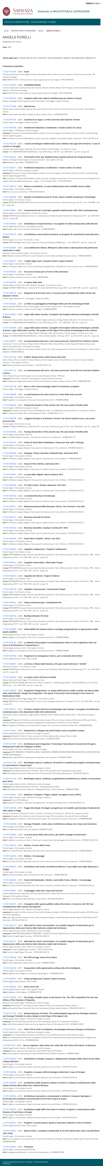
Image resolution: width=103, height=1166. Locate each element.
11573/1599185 (9, 656)
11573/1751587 (9, 71)
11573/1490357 (9, 314)
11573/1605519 (9, 517)
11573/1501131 (9, 370)
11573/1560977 (9, 341)
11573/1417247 (9, 1013)
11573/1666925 (9, 157)
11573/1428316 (9, 856)
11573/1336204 (9, 808)
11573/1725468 (9, 106)
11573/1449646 (9, 677)
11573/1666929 (9, 223)
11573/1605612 (9, 562)
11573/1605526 (9, 528)
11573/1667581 (9, 119)
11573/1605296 (9, 431)
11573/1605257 (9, 1122)
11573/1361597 (9, 744)
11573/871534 (9, 1045)
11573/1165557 (9, 730)
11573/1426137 (9, 904)
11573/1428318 (9, 968)
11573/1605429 (9, 453)
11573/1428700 (9, 629)
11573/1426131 (9, 941)
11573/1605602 (9, 549)
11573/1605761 (9, 602)
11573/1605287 (9, 271)
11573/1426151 (9, 1029)
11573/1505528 (9, 1072)
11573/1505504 (9, 1058)
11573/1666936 (9, 197)
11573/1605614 (9, 576)
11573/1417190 (9, 762)
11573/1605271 (9, 261)
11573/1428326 (9, 986)
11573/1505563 (9, 1096)
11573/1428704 (9, 642)
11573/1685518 (9, 98)
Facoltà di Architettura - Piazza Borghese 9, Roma (30, 22)
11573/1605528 (9, 538)
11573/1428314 (9, 845)
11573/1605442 (9, 495)
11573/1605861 (9, 890)
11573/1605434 (9, 463)
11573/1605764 (9, 616)
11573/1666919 (9, 186)
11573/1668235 (9, 880)
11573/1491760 (9, 357)
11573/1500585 (9, 327)
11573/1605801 (9, 210)
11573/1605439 (9, 485)
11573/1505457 (9, 1146)
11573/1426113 (9, 925)
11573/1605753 (9, 589)
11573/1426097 (9, 794)
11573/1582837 (9, 247)
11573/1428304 (9, 834)
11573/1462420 (9, 405)
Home (6, 31)
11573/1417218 (9, 778)
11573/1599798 (9, 418)
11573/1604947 (9, 978)
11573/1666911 (9, 167)
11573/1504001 (9, 1130)
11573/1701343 (9, 143)
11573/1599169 (9, 293)
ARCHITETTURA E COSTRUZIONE (23, 31)
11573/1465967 (9, 664)
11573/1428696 (9, 394)
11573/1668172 (9, 234)
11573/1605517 (9, 506)
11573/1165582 (9, 997)
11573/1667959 (9, 127)
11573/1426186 (9, 386)
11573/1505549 (9, 1082)
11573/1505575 (9, 1109)
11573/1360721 (9, 709)
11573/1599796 (9, 282)
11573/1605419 (9, 442)
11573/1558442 (9, 303)
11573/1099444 (9, 957)
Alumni (41, 31)
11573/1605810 (9, 866)
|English (93, 3)
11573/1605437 (9, 474)
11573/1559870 (9, 690)
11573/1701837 (9, 85)
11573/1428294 (9, 824)
